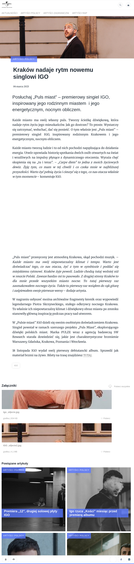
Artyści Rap (79, 13)
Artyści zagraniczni (56, 13)
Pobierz (37, 400)
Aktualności (10, 13)
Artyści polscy (30, 13)
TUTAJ (87, 336)
